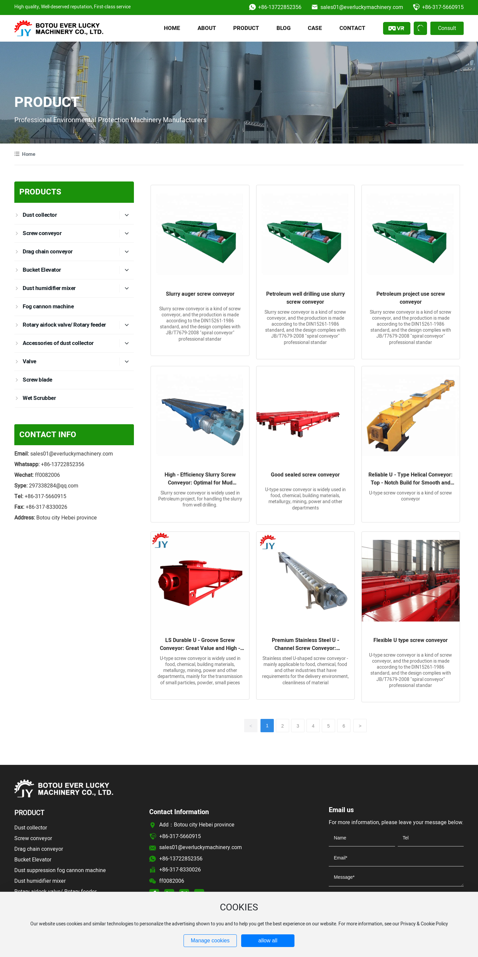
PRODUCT (47, 102)
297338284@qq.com (53, 486)
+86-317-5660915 (443, 7)
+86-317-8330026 (46, 507)
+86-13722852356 (279, 7)
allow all (267, 940)
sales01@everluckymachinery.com (361, 7)
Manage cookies (210, 940)
